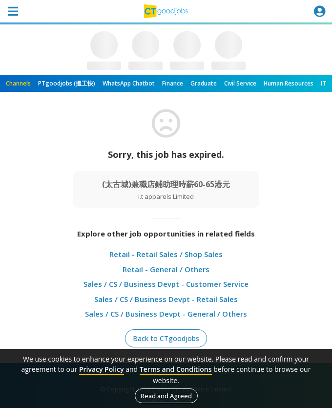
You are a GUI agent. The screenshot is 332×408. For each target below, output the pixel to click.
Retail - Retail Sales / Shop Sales (166, 254)
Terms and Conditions (176, 369)
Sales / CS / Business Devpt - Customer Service (166, 284)
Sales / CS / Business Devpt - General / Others (166, 314)
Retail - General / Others (166, 269)
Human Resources (288, 83)
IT (323, 83)
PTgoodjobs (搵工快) (66, 83)
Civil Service (240, 83)
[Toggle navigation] (12, 11)
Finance (172, 83)
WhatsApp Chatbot (129, 83)
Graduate (203, 83)
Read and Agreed (166, 395)
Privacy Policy (101, 369)
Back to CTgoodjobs (166, 338)
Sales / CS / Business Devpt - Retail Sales (166, 299)
